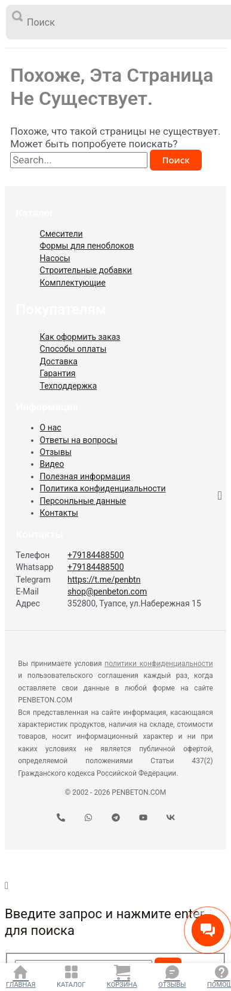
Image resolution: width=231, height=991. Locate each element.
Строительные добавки (86, 270)
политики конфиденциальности (158, 663)
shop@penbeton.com (107, 591)
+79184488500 (95, 555)
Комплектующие (73, 282)
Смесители (61, 234)
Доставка (59, 361)
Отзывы (172, 985)
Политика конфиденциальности (103, 488)
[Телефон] (61, 818)
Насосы (55, 258)
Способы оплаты (73, 349)
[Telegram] (116, 818)
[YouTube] (143, 818)
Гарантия (58, 373)
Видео (52, 464)
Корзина (122, 985)
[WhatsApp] (88, 818)
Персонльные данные (83, 501)
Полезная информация (85, 476)
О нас (50, 427)
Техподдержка (68, 386)
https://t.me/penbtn (103, 579)
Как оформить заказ (80, 337)
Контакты (59, 513)
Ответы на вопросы (79, 440)
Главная (21, 985)
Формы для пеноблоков (87, 245)
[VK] (171, 818)
